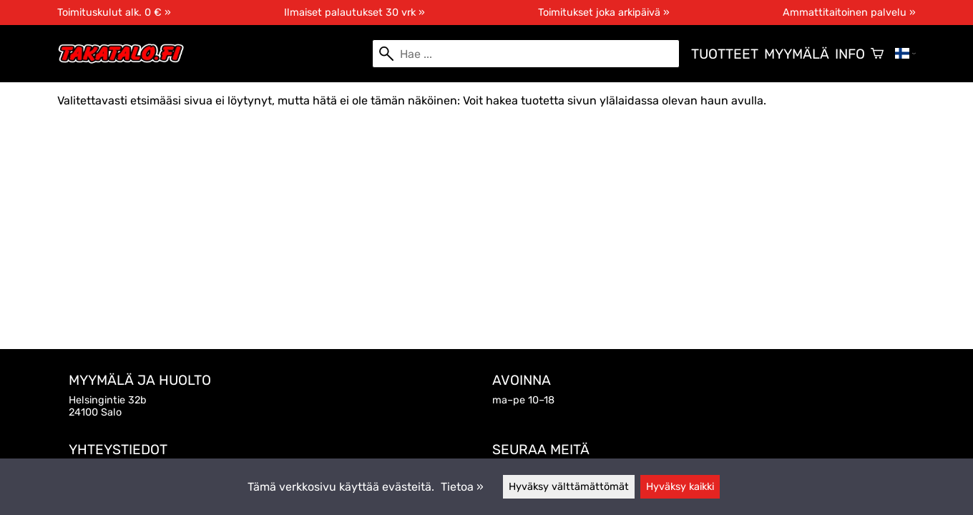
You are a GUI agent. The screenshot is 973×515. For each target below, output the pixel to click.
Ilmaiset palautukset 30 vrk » (354, 12)
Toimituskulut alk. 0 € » (114, 12)
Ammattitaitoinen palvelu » (849, 12)
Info (850, 54)
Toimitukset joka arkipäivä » (604, 12)
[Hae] (526, 53)
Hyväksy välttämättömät (569, 487)
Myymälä (796, 54)
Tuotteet (724, 54)
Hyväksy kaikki (680, 487)
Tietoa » (462, 487)
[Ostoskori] (877, 54)
